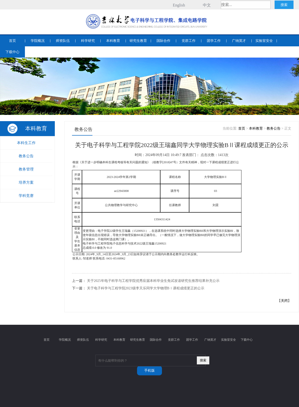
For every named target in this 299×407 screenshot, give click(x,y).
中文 (207, 5)
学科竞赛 (26, 196)
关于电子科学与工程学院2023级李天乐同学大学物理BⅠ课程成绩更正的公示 (145, 288)
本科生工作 (26, 143)
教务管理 (26, 169)
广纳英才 (239, 41)
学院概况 (38, 41)
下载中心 (12, 52)
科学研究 (88, 41)
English (179, 5)
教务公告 (26, 156)
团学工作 (214, 41)
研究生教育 (138, 41)
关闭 (284, 301)
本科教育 (113, 41)
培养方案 (26, 182)
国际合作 (163, 41)
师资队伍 (63, 41)
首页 (12, 41)
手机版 (149, 370)
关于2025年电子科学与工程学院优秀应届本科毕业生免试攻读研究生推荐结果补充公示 (153, 281)
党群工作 (189, 41)
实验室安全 (264, 41)
